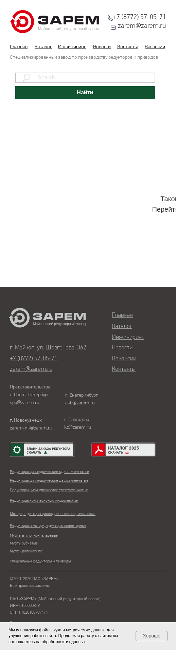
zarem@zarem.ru (142, 26)
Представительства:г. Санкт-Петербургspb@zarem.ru (30, 395)
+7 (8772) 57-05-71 (139, 17)
